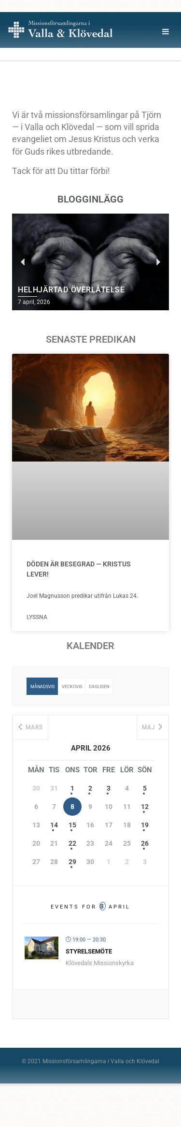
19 (145, 825)
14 (54, 825)
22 (72, 843)
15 (72, 825)
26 (145, 843)
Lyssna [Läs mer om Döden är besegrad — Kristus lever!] (38, 617)
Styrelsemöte (89, 951)
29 (72, 862)
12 (145, 806)
